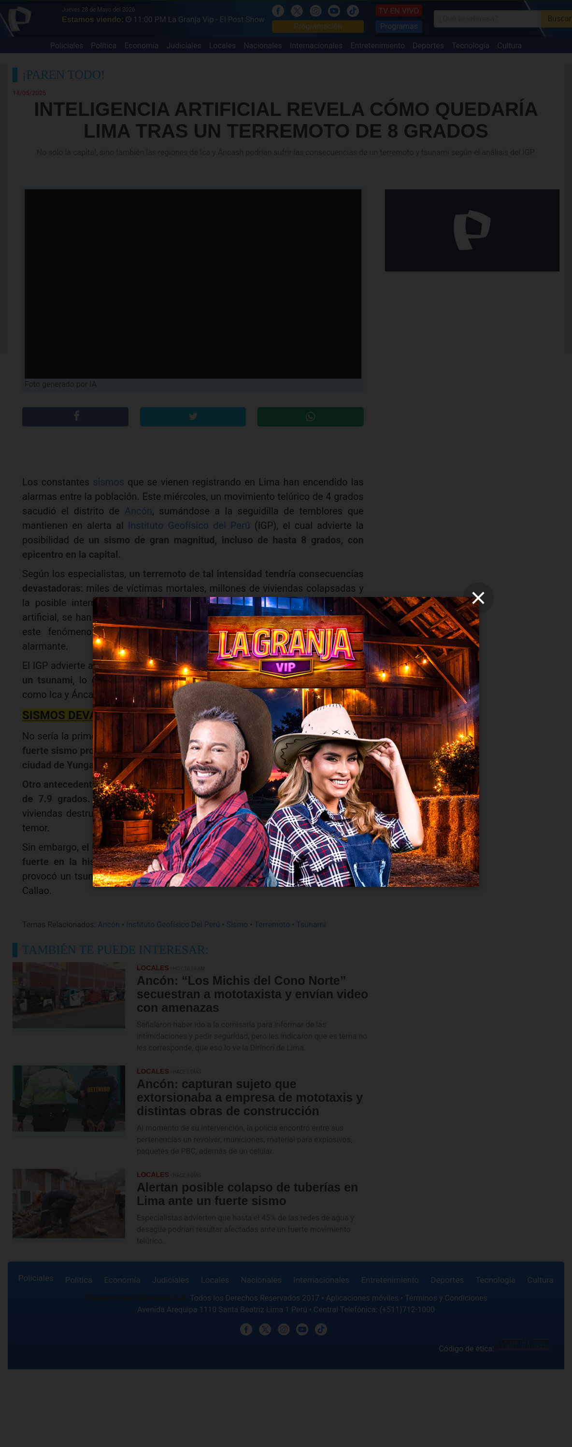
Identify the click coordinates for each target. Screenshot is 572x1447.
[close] (478, 597)
